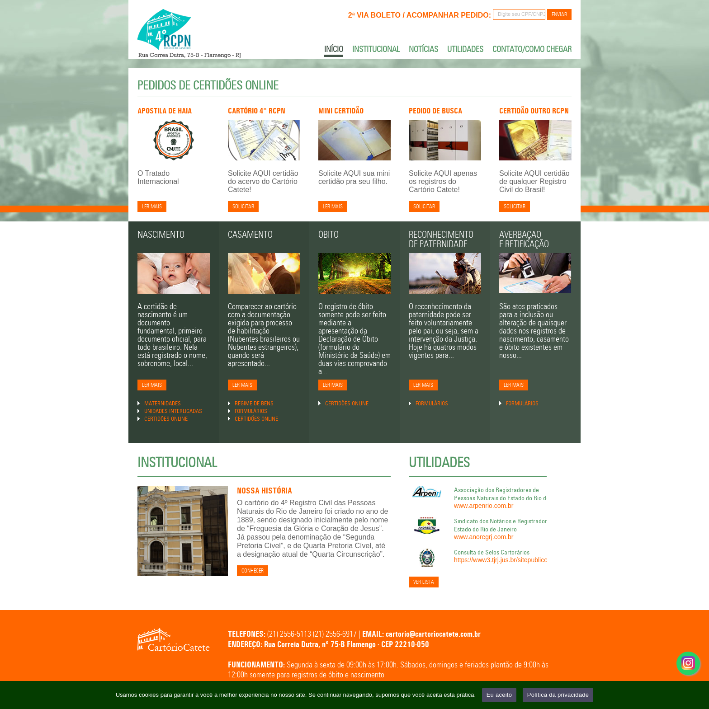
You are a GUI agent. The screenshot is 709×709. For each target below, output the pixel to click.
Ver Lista (423, 582)
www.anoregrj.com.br (484, 536)
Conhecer (252, 571)
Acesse (688, 678)
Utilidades (465, 49)
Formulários (251, 411)
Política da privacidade (558, 694)
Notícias (423, 49)
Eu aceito (499, 694)
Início (333, 49)
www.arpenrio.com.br (484, 505)
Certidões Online (166, 418)
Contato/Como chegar (532, 49)
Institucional (376, 49)
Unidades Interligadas (173, 411)
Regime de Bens (254, 403)
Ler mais (152, 207)
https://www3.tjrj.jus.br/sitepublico (501, 559)
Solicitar (243, 207)
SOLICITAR (514, 207)
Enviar (559, 15)
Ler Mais (152, 385)
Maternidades (162, 403)
